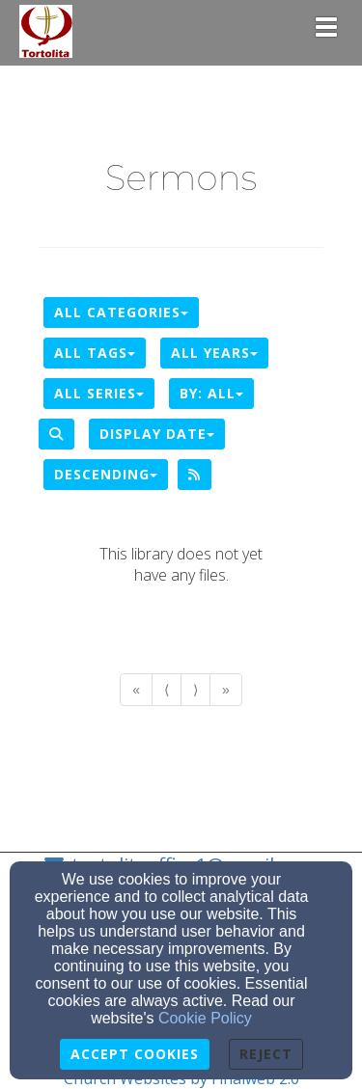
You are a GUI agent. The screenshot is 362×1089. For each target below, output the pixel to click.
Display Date (156, 433)
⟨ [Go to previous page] (166, 689)
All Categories (121, 312)
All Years (214, 352)
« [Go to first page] (136, 689)
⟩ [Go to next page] (195, 689)
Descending (105, 474)
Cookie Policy (205, 1018)
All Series (99, 393)
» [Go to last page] (226, 689)
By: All (211, 393)
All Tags (94, 352)
